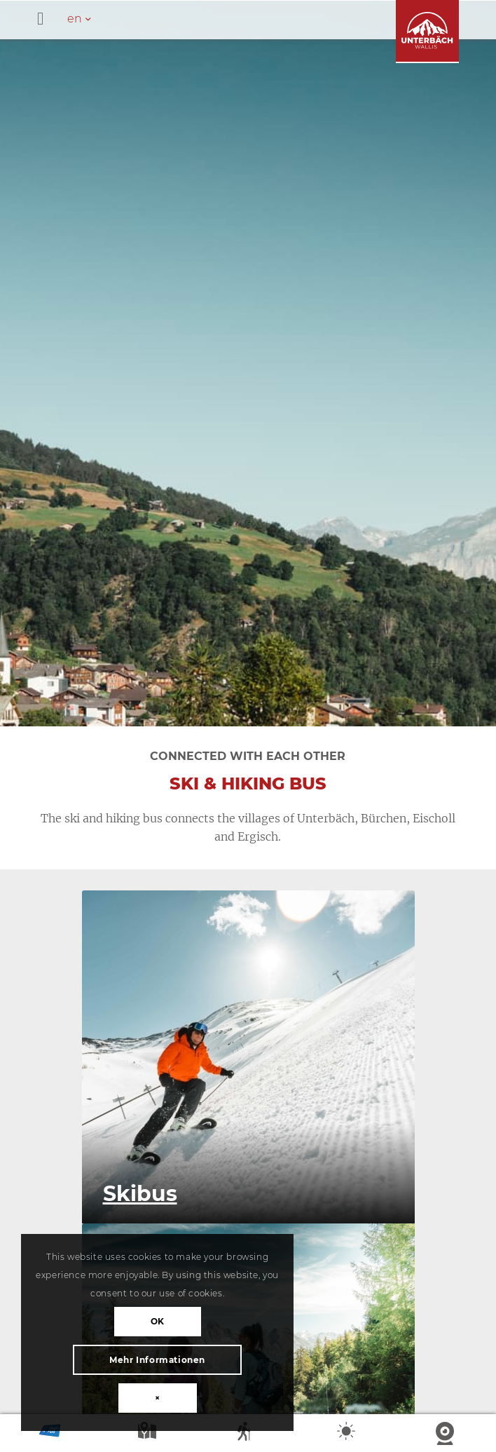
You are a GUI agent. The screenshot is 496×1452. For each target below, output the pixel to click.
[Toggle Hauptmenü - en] (266, 19)
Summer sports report (248, 1434)
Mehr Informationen (157, 1360)
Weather (347, 1434)
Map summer (149, 1434)
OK (158, 1321)
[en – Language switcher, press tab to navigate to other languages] (86, 19)
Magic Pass (49, 1434)
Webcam (446, 1434)
